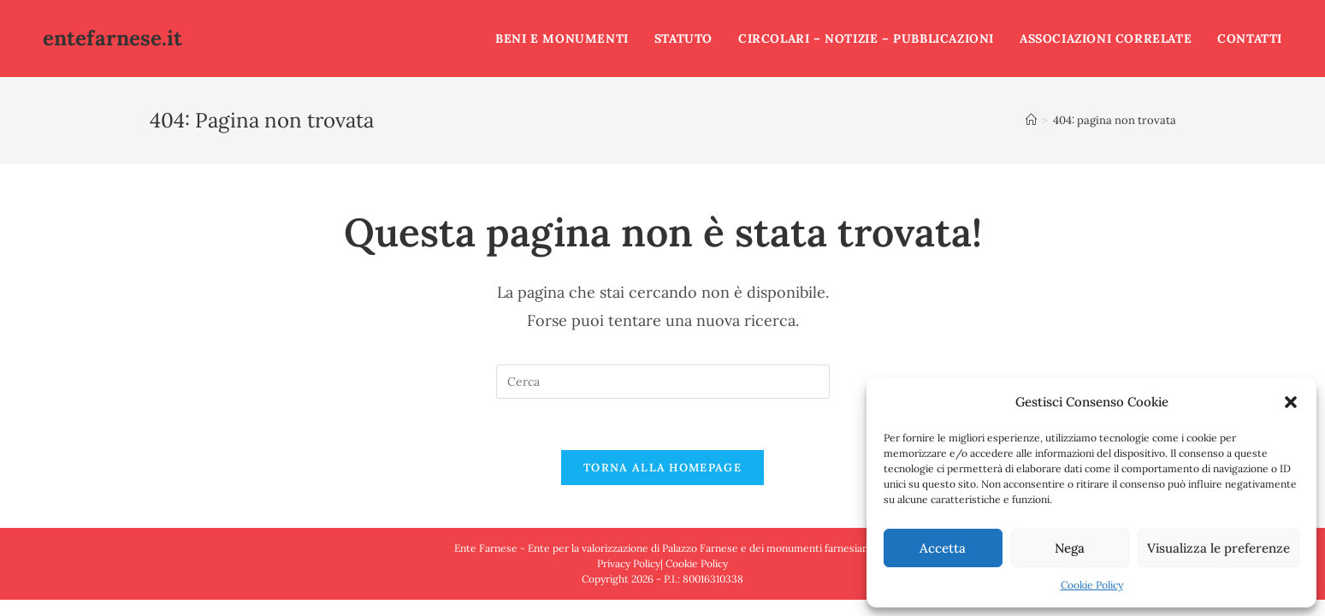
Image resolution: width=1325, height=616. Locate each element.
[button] (1290, 402)
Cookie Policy (1092, 584)
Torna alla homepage (662, 467)
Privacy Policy (628, 563)
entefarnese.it (112, 38)
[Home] (1031, 120)
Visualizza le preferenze (1218, 548)
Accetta (943, 548)
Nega (1070, 548)
